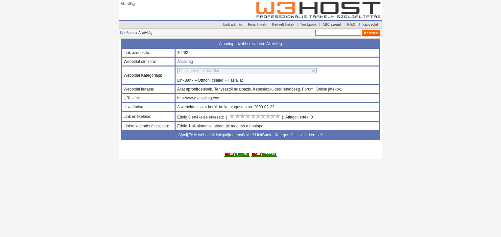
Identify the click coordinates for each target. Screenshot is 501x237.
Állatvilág (185, 61)
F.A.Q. (351, 24)
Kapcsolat (370, 24)
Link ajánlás (232, 24)
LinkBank (127, 33)
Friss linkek (257, 24)
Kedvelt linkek (283, 24)
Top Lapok (308, 24)
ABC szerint (331, 24)
